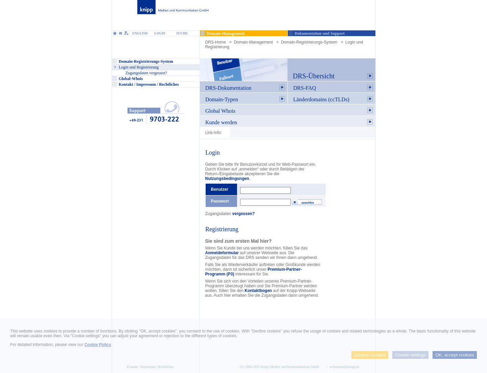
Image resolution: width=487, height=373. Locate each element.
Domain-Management (253, 42)
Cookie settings (410, 354)
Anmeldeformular (222, 252)
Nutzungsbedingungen (227, 178)
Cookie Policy (97, 344)
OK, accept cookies (454, 354)
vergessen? (243, 213)
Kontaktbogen (258, 290)
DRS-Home (215, 42)
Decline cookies (370, 354)
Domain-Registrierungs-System (309, 42)
